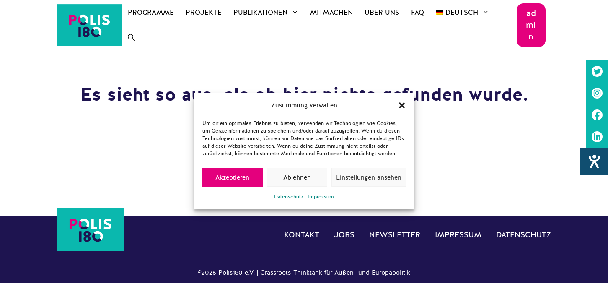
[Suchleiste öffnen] (131, 37)
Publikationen (268, 12)
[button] (402, 105)
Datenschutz (288, 196)
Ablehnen (297, 177)
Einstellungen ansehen (368, 177)
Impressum (321, 196)
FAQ (417, 12)
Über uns (382, 12)
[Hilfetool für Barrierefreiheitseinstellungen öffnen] (594, 161)
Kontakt (301, 235)
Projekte (204, 12)
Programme (151, 12)
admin (531, 25)
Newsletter (394, 235)
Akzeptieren (232, 177)
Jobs (344, 235)
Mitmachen (331, 12)
